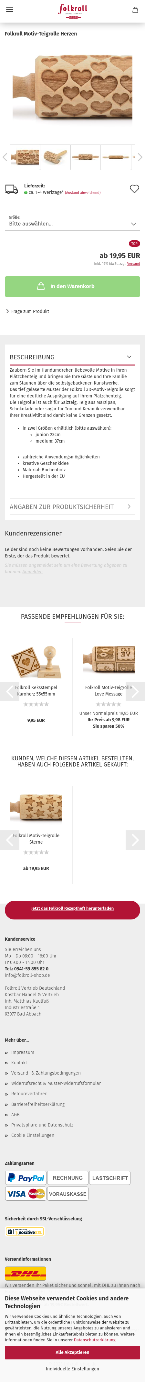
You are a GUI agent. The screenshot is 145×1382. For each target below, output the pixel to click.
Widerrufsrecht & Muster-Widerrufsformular (56, 1083)
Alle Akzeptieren (72, 1352)
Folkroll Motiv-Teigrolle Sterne (36, 838)
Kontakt (19, 1063)
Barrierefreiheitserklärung (38, 1104)
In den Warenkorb (65, 286)
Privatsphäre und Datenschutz (42, 1125)
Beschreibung (32, 357)
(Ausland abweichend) (82, 193)
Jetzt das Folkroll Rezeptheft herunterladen (72, 908)
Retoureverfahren (29, 1094)
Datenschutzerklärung (95, 1339)
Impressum (22, 1052)
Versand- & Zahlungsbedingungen (46, 1073)
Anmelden (32, 572)
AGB (15, 1114)
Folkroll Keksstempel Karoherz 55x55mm (36, 690)
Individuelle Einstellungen (72, 1369)
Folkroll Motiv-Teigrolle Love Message (108, 690)
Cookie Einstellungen (32, 1135)
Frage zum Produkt (30, 311)
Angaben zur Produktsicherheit (62, 507)
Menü (9, 9)
